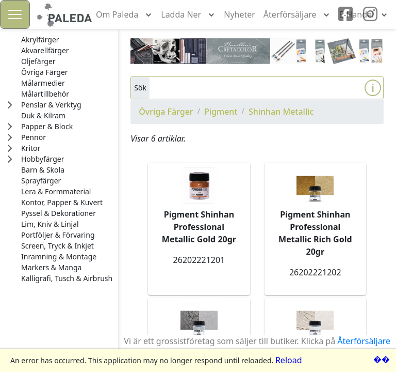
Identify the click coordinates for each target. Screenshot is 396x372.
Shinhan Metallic (281, 111)
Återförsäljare (363, 341)
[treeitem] (67, 40)
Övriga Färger (166, 111)
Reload (288, 360)
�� (381, 359)
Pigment (221, 111)
